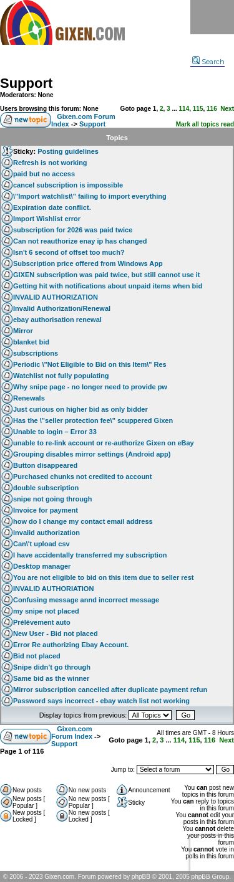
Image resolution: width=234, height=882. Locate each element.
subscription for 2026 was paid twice (72, 230)
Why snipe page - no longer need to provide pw (90, 387)
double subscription (46, 487)
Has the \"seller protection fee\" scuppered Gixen (93, 420)
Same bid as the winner (51, 678)
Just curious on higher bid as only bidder (80, 409)
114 (184, 108)
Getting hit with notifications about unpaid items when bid (107, 286)
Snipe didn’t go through (51, 667)
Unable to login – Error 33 (55, 431)
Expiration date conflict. (52, 207)
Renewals (29, 398)
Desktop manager (42, 566)
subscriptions (35, 353)
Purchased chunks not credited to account (82, 476)
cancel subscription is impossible (68, 185)
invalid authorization (46, 532)
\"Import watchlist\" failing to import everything (90, 196)
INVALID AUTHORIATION (53, 588)
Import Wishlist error (46, 218)
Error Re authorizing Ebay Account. (71, 644)
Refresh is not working (50, 162)
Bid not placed (37, 656)
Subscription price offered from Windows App (88, 263)
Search (208, 61)
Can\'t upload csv (41, 544)
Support (26, 83)
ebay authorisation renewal (57, 319)
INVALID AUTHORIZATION (55, 297)
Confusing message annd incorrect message (86, 600)
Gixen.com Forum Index (71, 732)
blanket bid (31, 342)
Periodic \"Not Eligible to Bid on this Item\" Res (90, 364)
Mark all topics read (205, 124)
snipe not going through (52, 499)
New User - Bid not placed (55, 633)
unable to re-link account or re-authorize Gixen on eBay (103, 443)
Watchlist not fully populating (61, 375)
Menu (212, 17)
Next (227, 108)
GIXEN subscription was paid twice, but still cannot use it (106, 274)
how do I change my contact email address (83, 521)
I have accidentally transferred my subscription (90, 555)
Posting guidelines (68, 151)
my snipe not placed (46, 611)
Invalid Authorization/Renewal (61, 308)
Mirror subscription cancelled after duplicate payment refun (110, 689)
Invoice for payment (45, 510)
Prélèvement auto (42, 622)
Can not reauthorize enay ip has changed (80, 241)
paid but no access (44, 174)
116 (212, 108)
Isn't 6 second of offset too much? (69, 252)
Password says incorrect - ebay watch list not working (101, 700)
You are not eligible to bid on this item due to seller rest (103, 577)
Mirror (23, 330)
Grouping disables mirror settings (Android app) (91, 454)
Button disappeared (45, 465)
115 (198, 108)
